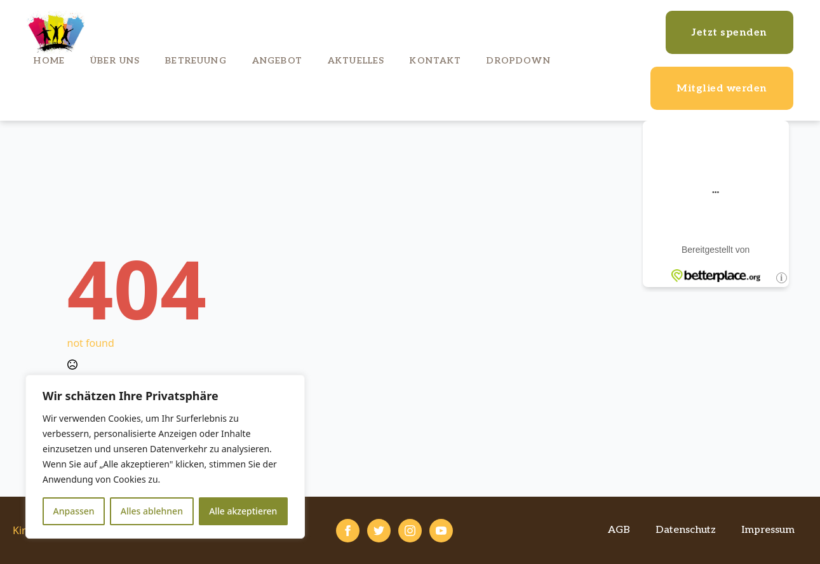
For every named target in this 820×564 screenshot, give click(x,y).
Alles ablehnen (152, 511)
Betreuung (195, 60)
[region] (165, 457)
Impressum (768, 530)
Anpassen (74, 511)
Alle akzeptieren (243, 511)
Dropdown (518, 60)
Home (49, 60)
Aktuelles (356, 60)
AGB (619, 530)
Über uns (115, 60)
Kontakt (435, 60)
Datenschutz (685, 530)
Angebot (277, 60)
